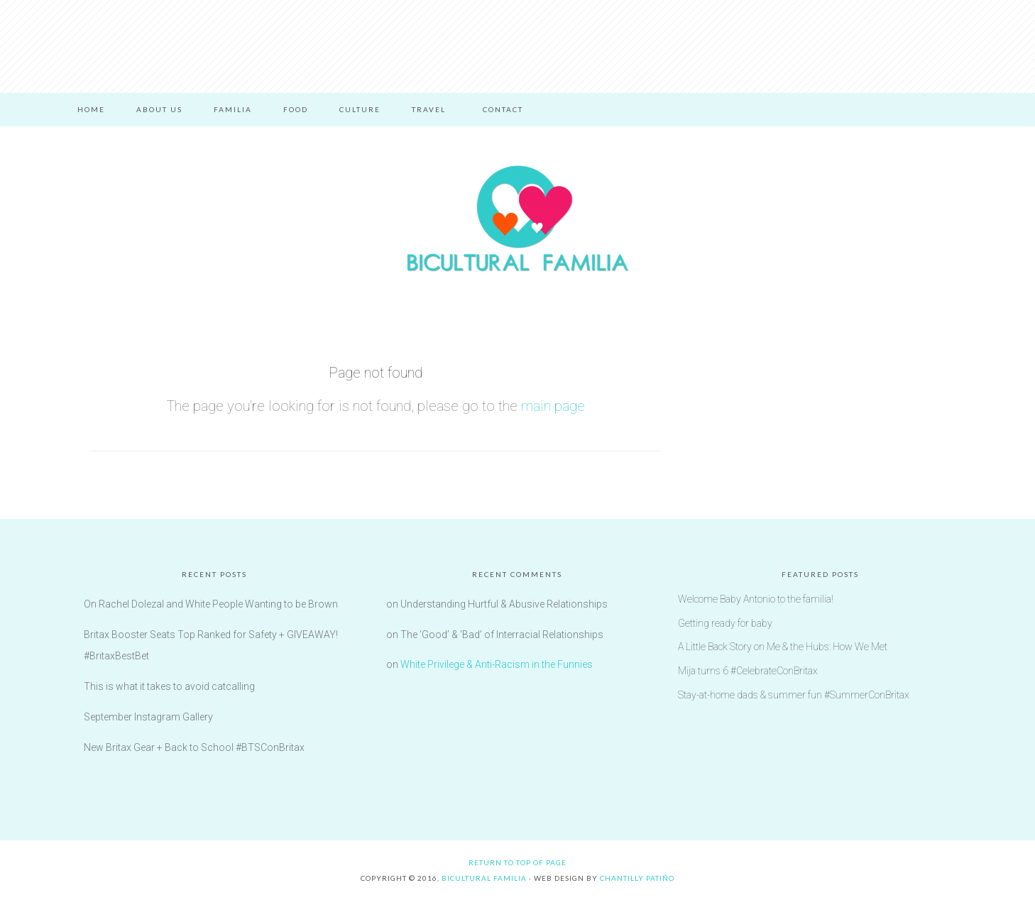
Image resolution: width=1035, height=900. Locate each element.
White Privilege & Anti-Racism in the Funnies (496, 664)
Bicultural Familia (517, 218)
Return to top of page (517, 862)
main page (553, 406)
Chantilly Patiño (637, 878)
